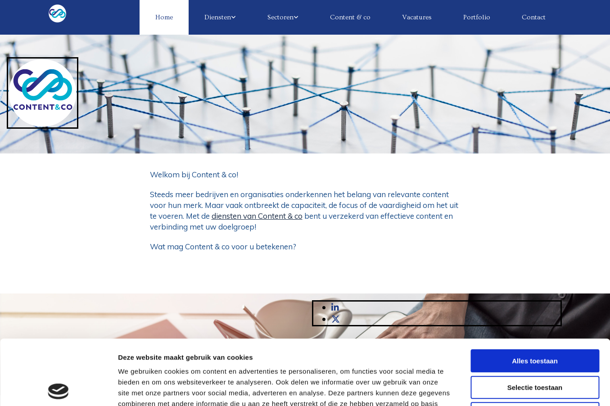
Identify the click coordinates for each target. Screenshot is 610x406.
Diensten (217, 17)
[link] (220, 17)
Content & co (350, 17)
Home (164, 17)
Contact (534, 17)
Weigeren (535, 348)
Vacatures (417, 17)
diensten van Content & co (257, 216)
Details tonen (486, 388)
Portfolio (476, 17)
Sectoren (280, 17)
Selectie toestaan (535, 322)
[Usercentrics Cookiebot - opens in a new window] (58, 388)
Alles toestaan (535, 296)
